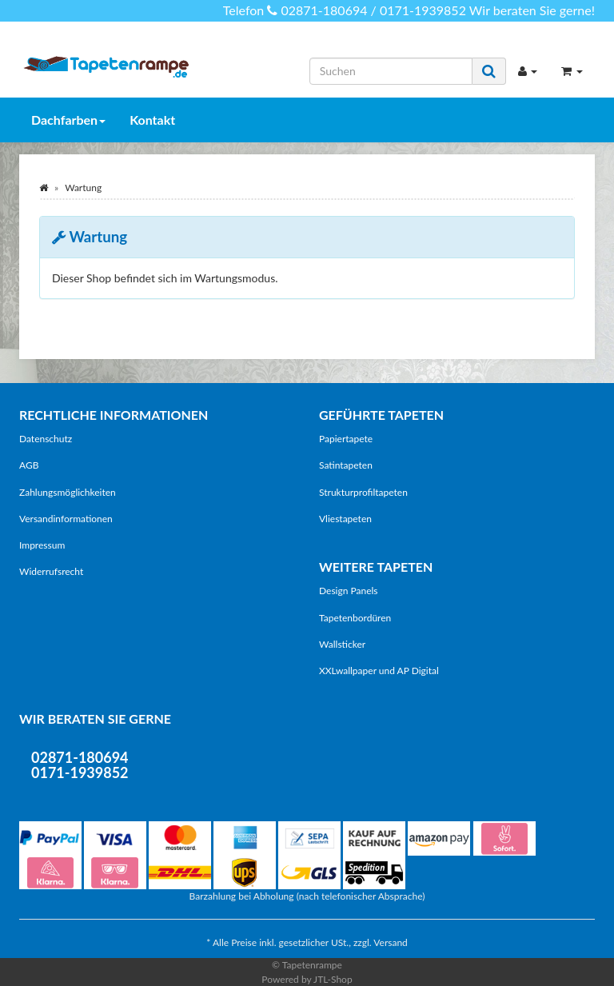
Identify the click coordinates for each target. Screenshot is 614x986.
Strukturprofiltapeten (363, 492)
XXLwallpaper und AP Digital (379, 671)
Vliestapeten (345, 519)
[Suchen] (390, 71)
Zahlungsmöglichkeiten (67, 492)
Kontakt (152, 119)
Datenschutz (45, 439)
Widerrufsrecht (51, 571)
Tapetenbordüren (355, 618)
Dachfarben (68, 119)
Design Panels (348, 591)
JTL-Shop (333, 979)
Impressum (42, 545)
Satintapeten (346, 465)
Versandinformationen (66, 519)
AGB (28, 465)
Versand (390, 942)
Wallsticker (342, 644)
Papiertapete (346, 439)
